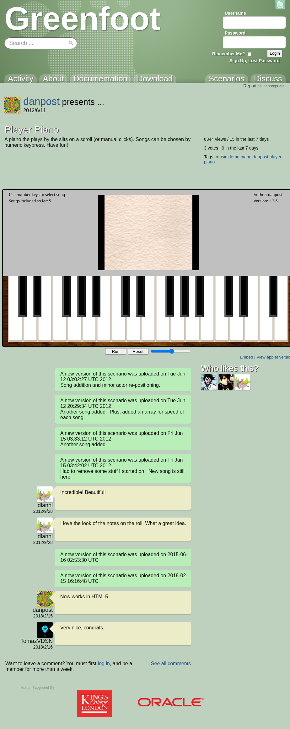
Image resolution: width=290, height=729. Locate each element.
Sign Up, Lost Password (254, 60)
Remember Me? (228, 53)
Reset (137, 351)
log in (104, 663)
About (25, 687)
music (221, 156)
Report (249, 85)
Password (235, 33)
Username (235, 13)
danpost (41, 101)
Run (115, 351)
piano (246, 156)
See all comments (171, 663)
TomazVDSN (36, 641)
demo (233, 156)
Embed (246, 357)
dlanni (45, 505)
